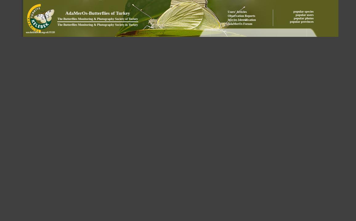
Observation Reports (241, 15)
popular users (305, 15)
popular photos (304, 18)
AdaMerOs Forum (240, 23)
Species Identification (242, 19)
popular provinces (302, 21)
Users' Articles (237, 12)
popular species (303, 11)
